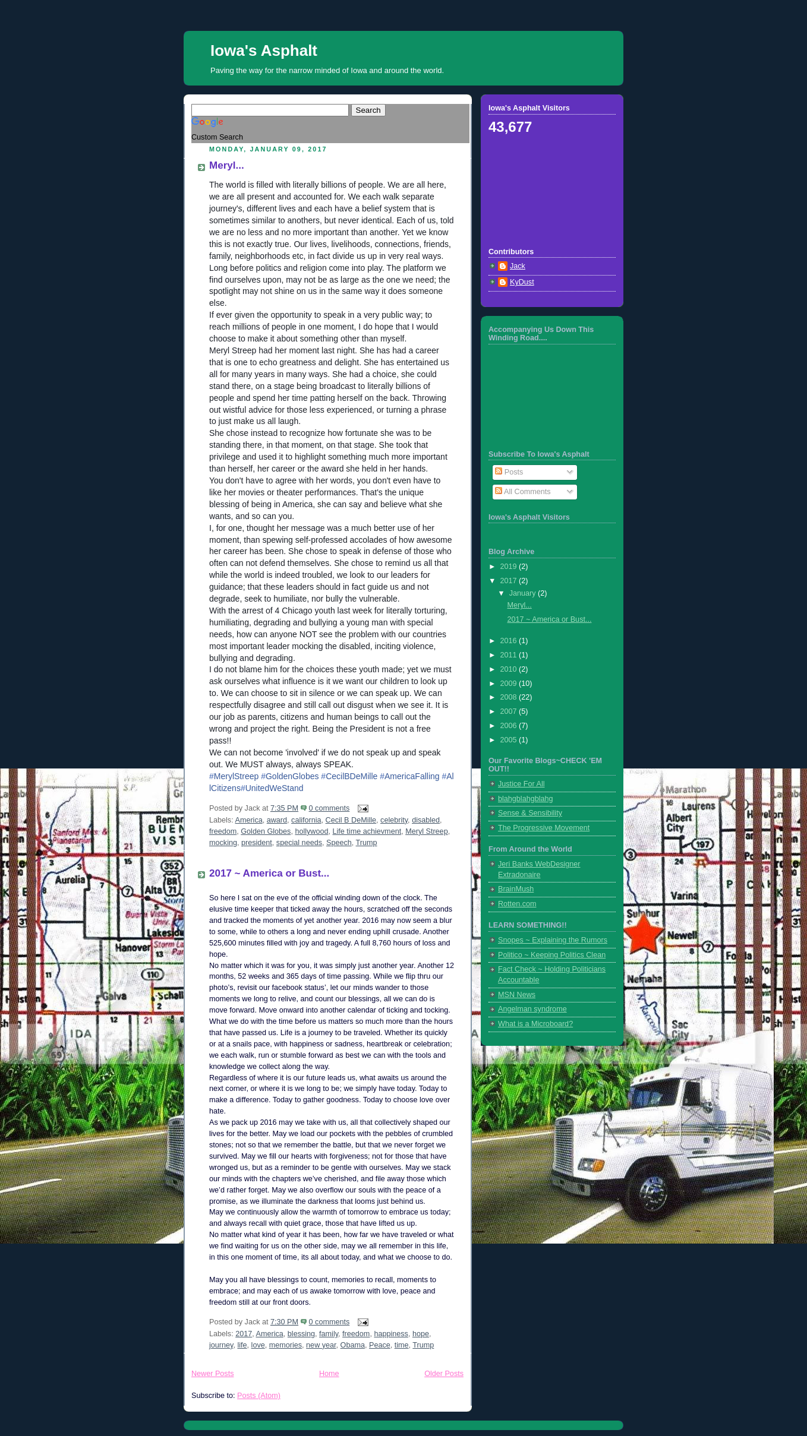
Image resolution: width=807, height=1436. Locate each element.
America (248, 820)
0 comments (329, 808)
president (256, 843)
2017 (243, 1334)
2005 (509, 740)
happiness (391, 1334)
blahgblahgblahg (525, 799)
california (306, 820)
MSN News (516, 995)
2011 (509, 655)
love (258, 1345)
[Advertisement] (541, 190)
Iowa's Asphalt (263, 50)
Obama (353, 1345)
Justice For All (521, 784)
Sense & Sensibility (530, 813)
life (242, 1345)
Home (329, 1373)
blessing (301, 1334)
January (523, 593)
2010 (509, 669)
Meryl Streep (426, 831)
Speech (339, 843)
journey (221, 1345)
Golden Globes (266, 831)
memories (285, 1345)
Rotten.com (517, 904)
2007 (509, 711)
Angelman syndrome (532, 1009)
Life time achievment (367, 831)
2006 (509, 726)
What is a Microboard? (535, 1024)
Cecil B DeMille (351, 820)
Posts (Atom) (258, 1395)
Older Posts (444, 1373)
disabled (426, 820)
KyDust (522, 282)
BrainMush (516, 889)
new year (321, 1345)
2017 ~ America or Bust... (269, 873)
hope (420, 1334)
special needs (299, 843)
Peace (379, 1345)
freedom (223, 831)
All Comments (522, 492)
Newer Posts (212, 1373)
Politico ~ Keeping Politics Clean (552, 955)
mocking (223, 843)
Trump (366, 843)
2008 (509, 697)
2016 (509, 641)
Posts (509, 472)
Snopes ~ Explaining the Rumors (552, 940)
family (328, 1334)
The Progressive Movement (544, 828)
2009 (509, 683)
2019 (509, 566)
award (277, 820)
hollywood (311, 831)
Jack (517, 266)
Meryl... (226, 165)
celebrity (394, 820)
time (402, 1345)
